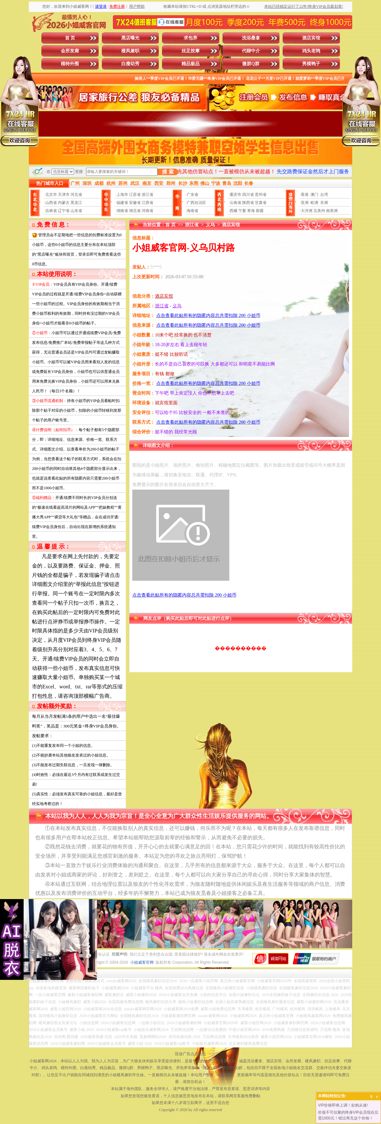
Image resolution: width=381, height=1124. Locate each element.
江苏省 (135, 194)
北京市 (51, 194)
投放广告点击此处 (190, 1054)
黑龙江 (76, 202)
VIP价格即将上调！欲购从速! (343, 1105)
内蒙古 (64, 202)
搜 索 (168, 172)
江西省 (147, 202)
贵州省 (261, 194)
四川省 (248, 194)
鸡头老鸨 (311, 50)
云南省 (235, 202)
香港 (305, 194)
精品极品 (190, 63)
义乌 (210, 224)
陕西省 (248, 202)
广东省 (192, 194)
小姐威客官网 (142, 962)
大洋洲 (306, 210)
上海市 (122, 194)
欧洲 (314, 202)
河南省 (147, 210)
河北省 (76, 194)
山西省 (51, 202)
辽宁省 (64, 210)
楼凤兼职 (130, 50)
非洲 (324, 202)
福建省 (122, 202)
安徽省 (135, 202)
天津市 (64, 194)
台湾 (324, 194)
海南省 (192, 210)
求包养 (190, 38)
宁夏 (242, 210)
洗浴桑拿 (251, 38)
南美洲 (332, 210)
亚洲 (305, 202)
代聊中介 (251, 50)
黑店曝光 (130, 38)
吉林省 (51, 210)
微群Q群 (250, 63)
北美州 (319, 210)
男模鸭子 (311, 63)
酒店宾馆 (311, 38)
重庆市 (235, 194)
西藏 (233, 210)
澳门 (314, 194)
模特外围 (70, 63)
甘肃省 (261, 202)
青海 (251, 210)
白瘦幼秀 (130, 63)
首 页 (70, 38)
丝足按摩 (190, 50)
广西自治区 (196, 202)
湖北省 (135, 210)
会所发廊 (70, 50)
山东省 (76, 210)
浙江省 (147, 194)
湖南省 (122, 210)
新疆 (260, 210)
